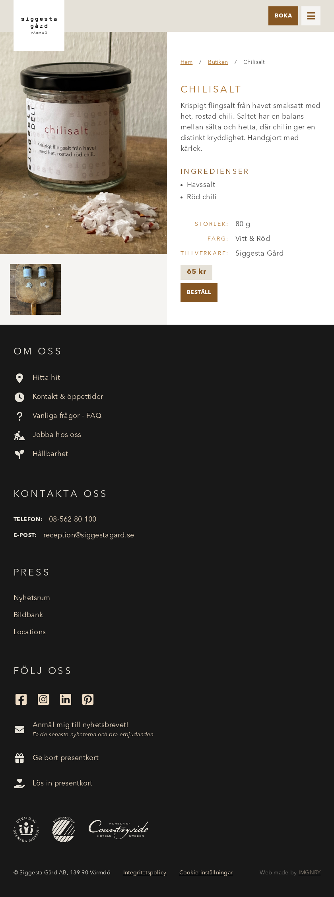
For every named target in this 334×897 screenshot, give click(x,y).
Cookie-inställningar (206, 873)
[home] (39, 25)
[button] (310, 15)
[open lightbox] (83, 143)
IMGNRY (310, 873)
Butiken (218, 62)
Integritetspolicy (145, 873)
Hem (187, 62)
